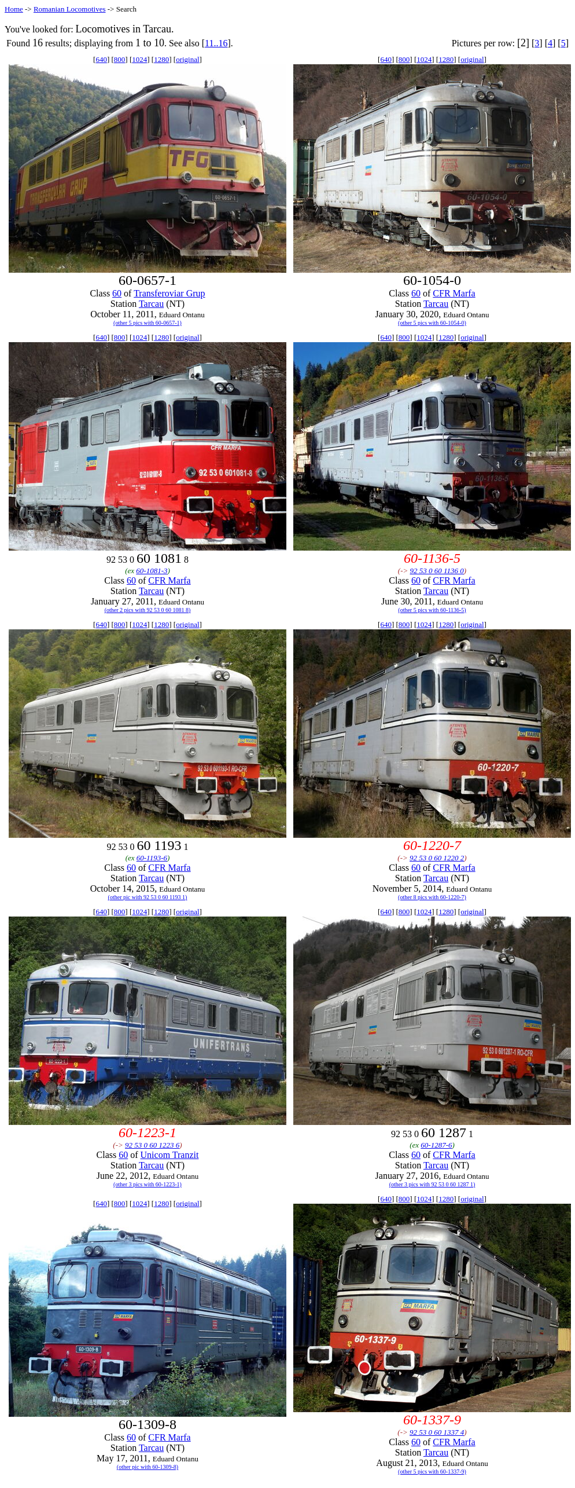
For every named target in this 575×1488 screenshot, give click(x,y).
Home (14, 9)
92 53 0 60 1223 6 (152, 1145)
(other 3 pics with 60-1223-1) (147, 1184)
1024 (139, 59)
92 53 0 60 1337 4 (437, 1432)
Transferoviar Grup (169, 293)
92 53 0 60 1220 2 (437, 857)
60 (116, 293)
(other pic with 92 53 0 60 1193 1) (147, 897)
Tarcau (151, 304)
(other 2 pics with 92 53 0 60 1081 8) (148, 610)
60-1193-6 (152, 857)
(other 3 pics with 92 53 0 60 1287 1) (432, 1184)
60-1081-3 (151, 570)
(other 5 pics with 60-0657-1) (147, 323)
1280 (161, 59)
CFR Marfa (454, 293)
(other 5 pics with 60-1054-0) (432, 323)
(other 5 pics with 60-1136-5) (432, 610)
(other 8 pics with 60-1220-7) (432, 897)
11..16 (216, 43)
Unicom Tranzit (170, 1155)
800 (120, 59)
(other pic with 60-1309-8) (147, 1467)
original (187, 59)
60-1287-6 (436, 1145)
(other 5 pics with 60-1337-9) (432, 1471)
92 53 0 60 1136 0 (437, 570)
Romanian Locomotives (70, 9)
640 (101, 59)
